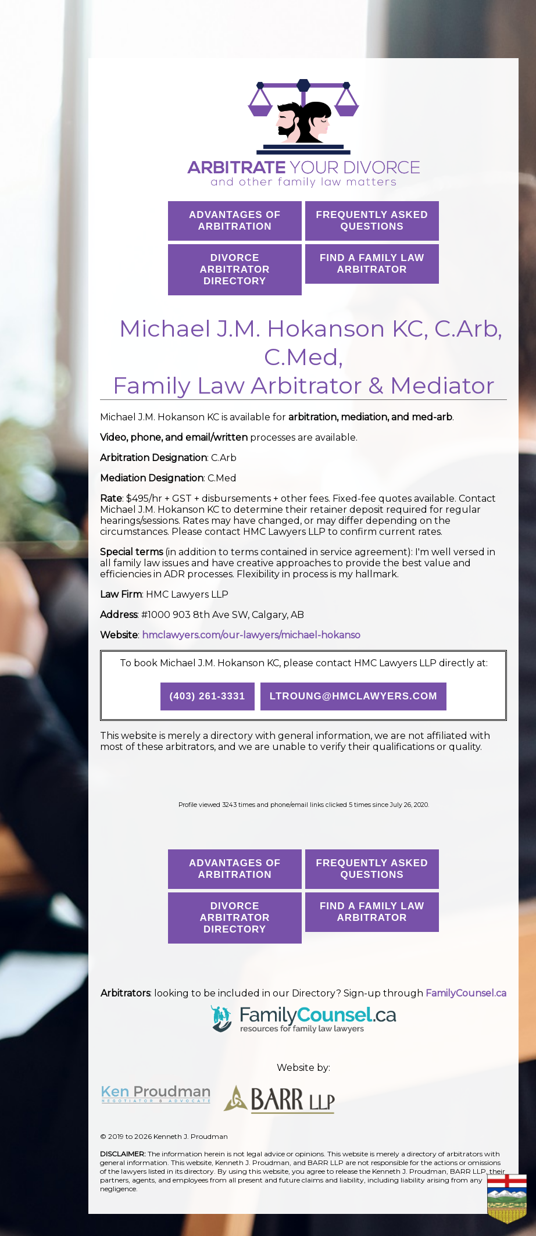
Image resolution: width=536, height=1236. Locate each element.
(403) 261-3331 (207, 696)
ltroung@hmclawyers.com (354, 696)
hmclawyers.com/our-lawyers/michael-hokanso (251, 635)
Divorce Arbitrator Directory (235, 269)
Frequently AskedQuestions (372, 220)
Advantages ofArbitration (235, 220)
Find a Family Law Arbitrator (372, 263)
